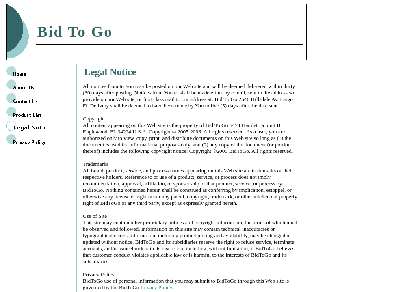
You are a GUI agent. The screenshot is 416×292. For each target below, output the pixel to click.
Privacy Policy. (157, 287)
